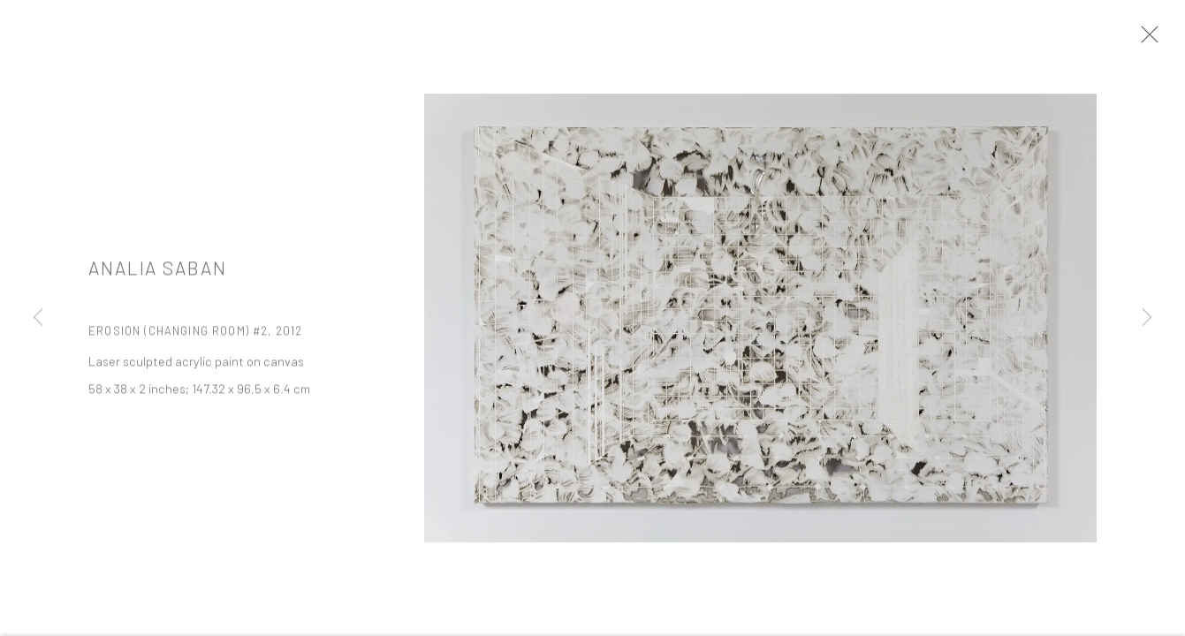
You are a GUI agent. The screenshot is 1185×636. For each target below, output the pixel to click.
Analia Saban (157, 276)
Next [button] (1147, 318)
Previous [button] (38, 318)
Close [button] (1153, 39)
